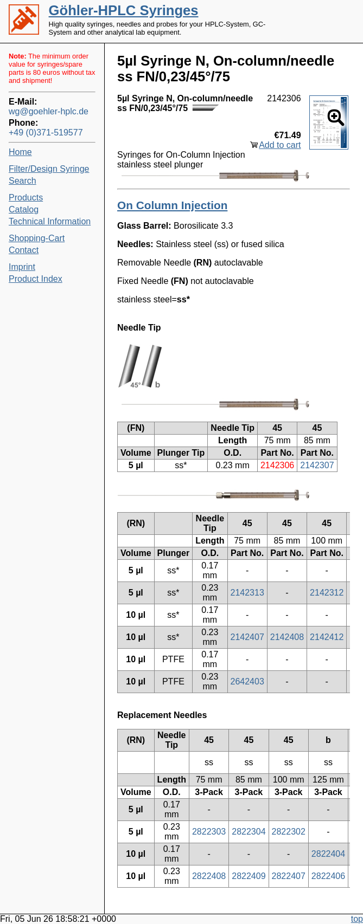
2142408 (287, 637)
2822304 (248, 831)
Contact (24, 250)
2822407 (288, 876)
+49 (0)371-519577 (46, 132)
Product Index (35, 278)
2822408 (209, 876)
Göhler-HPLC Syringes (124, 10)
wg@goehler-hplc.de (48, 111)
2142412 (326, 637)
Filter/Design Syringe (49, 168)
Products (26, 197)
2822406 (328, 876)
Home (20, 152)
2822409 (248, 876)
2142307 (317, 465)
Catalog (24, 209)
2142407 (247, 637)
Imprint (22, 267)
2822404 (328, 853)
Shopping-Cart (37, 238)
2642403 (247, 681)
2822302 (288, 831)
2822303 (209, 831)
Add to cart (280, 145)
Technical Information (50, 221)
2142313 (247, 592)
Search (22, 180)
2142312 (326, 592)
